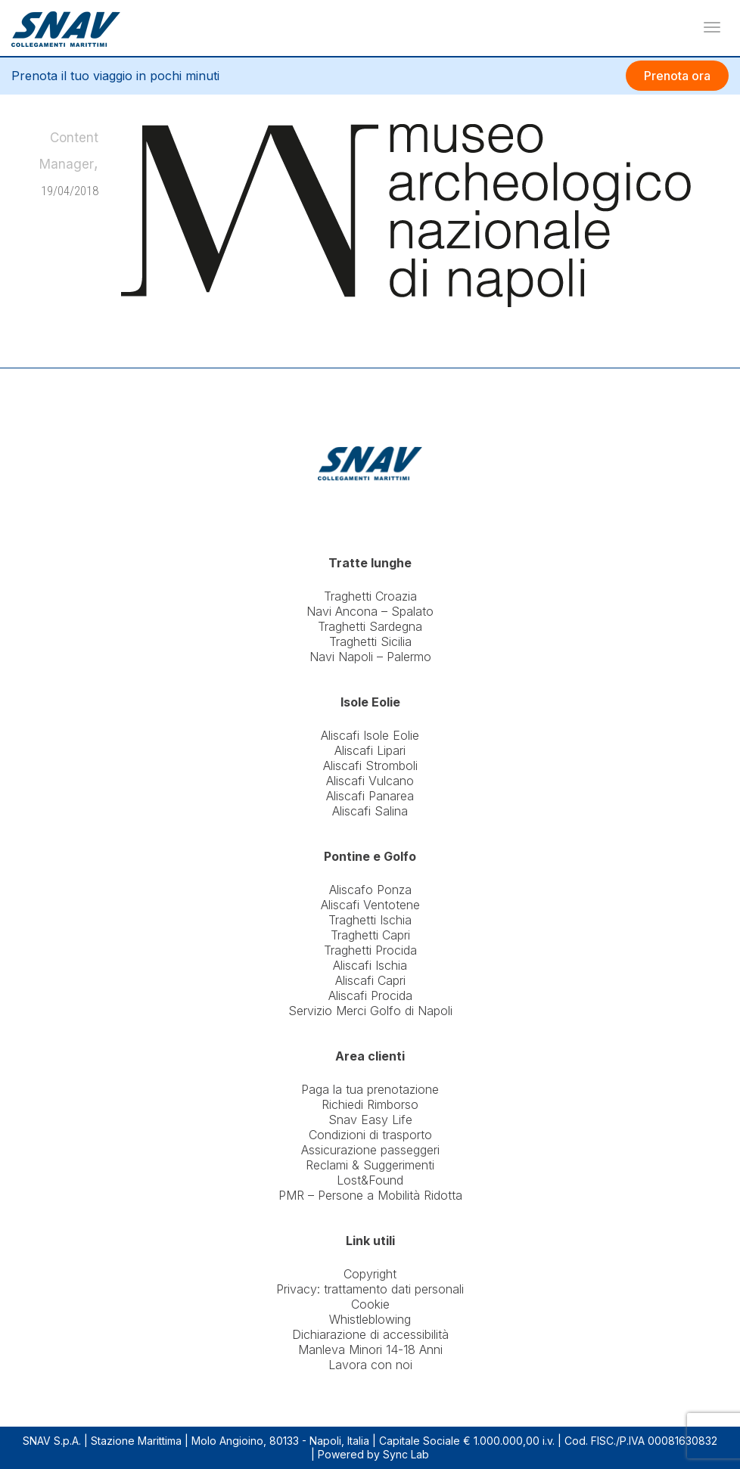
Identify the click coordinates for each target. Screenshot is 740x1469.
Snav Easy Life (370, 1119)
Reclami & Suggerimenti (370, 1164)
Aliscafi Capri (370, 980)
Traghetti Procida (370, 950)
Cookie (370, 1304)
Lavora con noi (370, 1364)
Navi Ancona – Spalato (370, 611)
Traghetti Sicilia (370, 641)
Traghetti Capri (370, 935)
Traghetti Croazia (370, 596)
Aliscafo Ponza (370, 889)
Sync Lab (406, 1454)
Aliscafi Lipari (370, 750)
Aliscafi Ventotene (370, 904)
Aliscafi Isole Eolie (370, 735)
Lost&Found (370, 1180)
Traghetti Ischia (370, 919)
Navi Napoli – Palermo (370, 656)
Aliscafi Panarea (370, 795)
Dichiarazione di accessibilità (370, 1334)
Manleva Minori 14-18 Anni (370, 1349)
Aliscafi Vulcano (370, 780)
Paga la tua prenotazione (370, 1089)
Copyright (370, 1273)
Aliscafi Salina (370, 810)
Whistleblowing (370, 1319)
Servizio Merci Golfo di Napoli (370, 1010)
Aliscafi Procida (370, 995)
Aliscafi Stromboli (370, 765)
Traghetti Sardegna (370, 626)
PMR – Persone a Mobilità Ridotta (370, 1195)
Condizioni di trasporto (370, 1134)
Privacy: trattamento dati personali (370, 1289)
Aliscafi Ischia (370, 965)
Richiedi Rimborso (370, 1104)
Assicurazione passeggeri (370, 1149)
